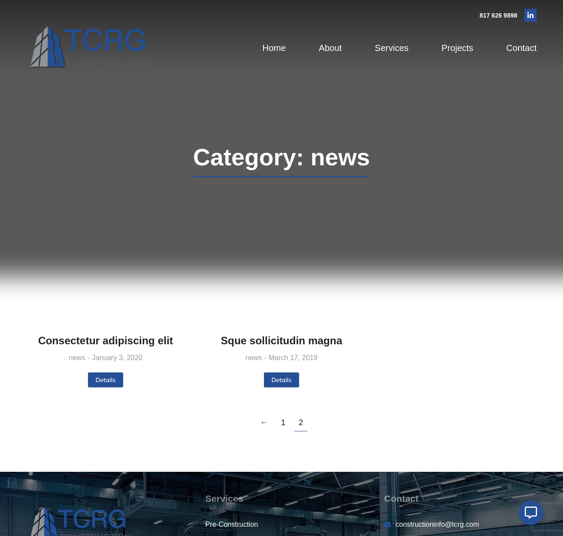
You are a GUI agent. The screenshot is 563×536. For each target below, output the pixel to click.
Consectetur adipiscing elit (105, 340)
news (77, 357)
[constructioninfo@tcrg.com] (460, 524)
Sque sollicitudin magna (281, 340)
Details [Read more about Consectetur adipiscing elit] (105, 380)
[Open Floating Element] (531, 512)
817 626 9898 (498, 15)
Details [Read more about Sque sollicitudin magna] (281, 380)
